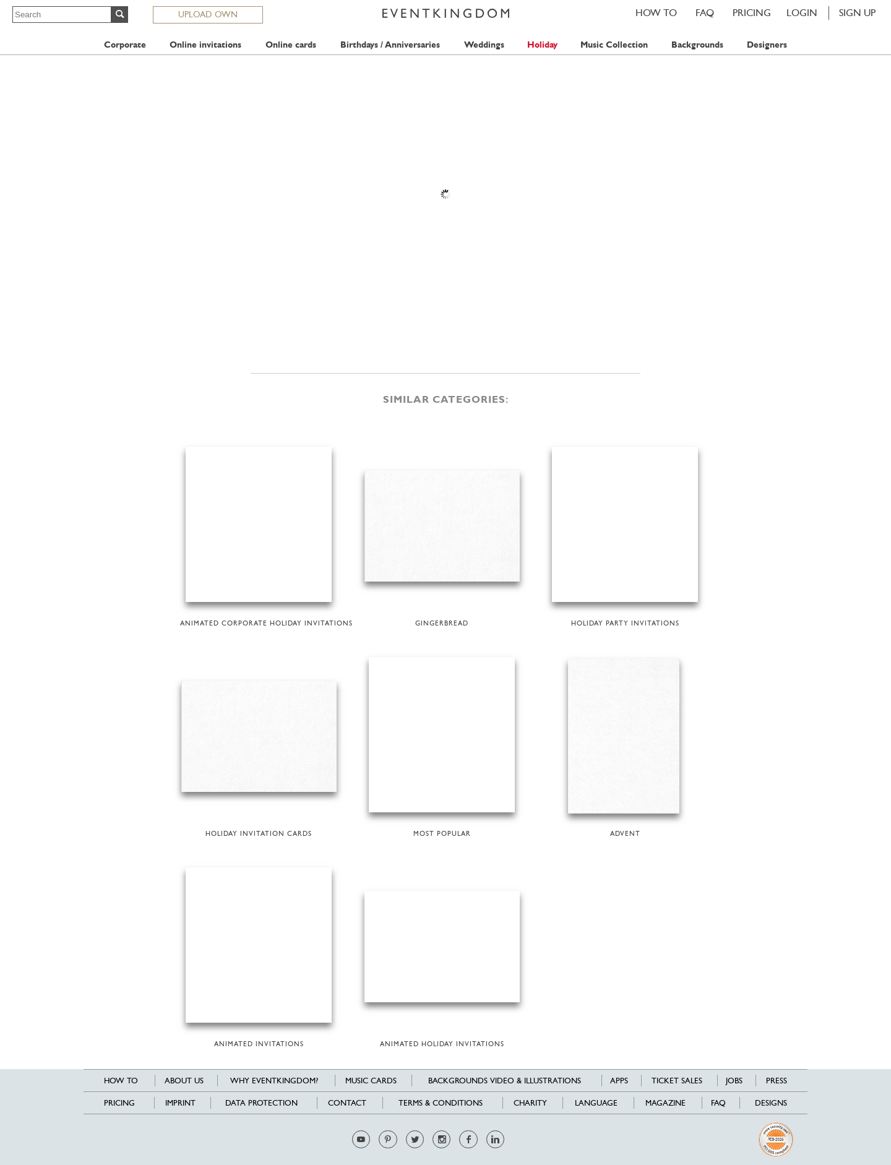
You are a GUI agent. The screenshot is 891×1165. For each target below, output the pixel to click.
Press (776, 1080)
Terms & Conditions (440, 1102)
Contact (347, 1102)
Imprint (180, 1102)
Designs (771, 1102)
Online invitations (205, 45)
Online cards (290, 45)
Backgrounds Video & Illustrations (504, 1080)
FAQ (704, 13)
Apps (619, 1080)
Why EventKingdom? (274, 1080)
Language (596, 1102)
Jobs (734, 1080)
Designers (767, 45)
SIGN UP (857, 13)
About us (184, 1080)
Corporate (125, 45)
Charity (530, 1102)
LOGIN (801, 13)
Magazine (665, 1102)
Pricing (752, 13)
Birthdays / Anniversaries (390, 45)
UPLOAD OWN (208, 14)
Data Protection (261, 1102)
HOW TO (656, 13)
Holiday (542, 45)
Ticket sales (677, 1080)
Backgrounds (697, 45)
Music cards (371, 1080)
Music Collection (614, 45)
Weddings (484, 45)
